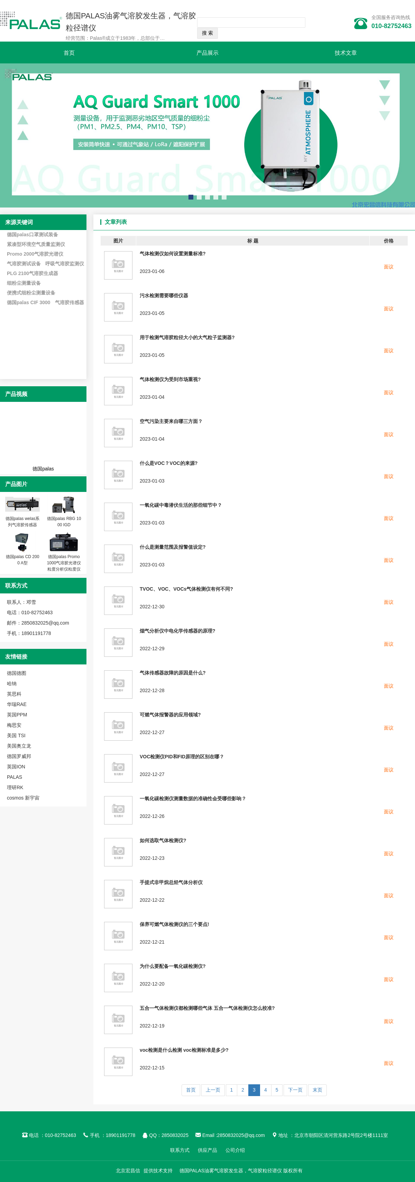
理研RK (15, 787)
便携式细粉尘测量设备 (31, 293)
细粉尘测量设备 (24, 283)
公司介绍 (235, 1150)
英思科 (14, 694)
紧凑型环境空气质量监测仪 (36, 244)
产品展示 (207, 53)
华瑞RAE (17, 704)
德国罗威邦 (19, 756)
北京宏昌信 (128, 1170)
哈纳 (12, 683)
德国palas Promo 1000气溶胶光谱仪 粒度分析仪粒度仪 (64, 563)
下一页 (295, 1090)
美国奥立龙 (19, 746)
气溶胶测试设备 (24, 263)
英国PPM (17, 714)
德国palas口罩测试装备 (32, 234)
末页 (317, 1090)
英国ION (16, 766)
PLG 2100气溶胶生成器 (32, 273)
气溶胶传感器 (69, 302)
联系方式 (180, 1150)
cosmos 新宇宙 (23, 798)
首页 (69, 53)
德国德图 (16, 673)
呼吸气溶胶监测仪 (64, 263)
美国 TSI (16, 735)
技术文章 (346, 53)
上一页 (213, 1090)
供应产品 (207, 1150)
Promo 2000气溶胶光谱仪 (35, 254)
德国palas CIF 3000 (28, 302)
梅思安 (14, 725)
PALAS (14, 777)
